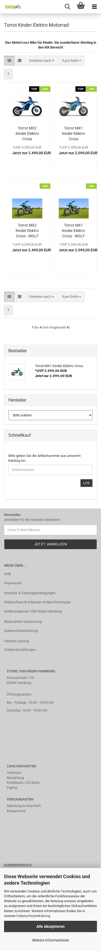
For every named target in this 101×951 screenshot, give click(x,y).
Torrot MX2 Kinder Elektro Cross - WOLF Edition (27, 231)
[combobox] (42, 61)
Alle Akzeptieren (50, 926)
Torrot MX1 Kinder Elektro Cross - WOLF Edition (73, 231)
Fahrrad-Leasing (16, 641)
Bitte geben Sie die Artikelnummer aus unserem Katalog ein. (44, 458)
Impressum (13, 583)
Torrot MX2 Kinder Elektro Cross (27, 133)
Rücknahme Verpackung (22, 622)
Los (86, 483)
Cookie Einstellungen (20, 650)
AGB (7, 574)
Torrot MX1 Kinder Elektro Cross (73, 133)
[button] (9, 61)
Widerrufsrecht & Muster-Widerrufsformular (37, 602)
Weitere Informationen (50, 940)
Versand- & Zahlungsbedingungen (29, 593)
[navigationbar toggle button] (94, 6)
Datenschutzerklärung (33, 916)
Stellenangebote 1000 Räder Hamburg (33, 611)
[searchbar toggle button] (67, 6)
